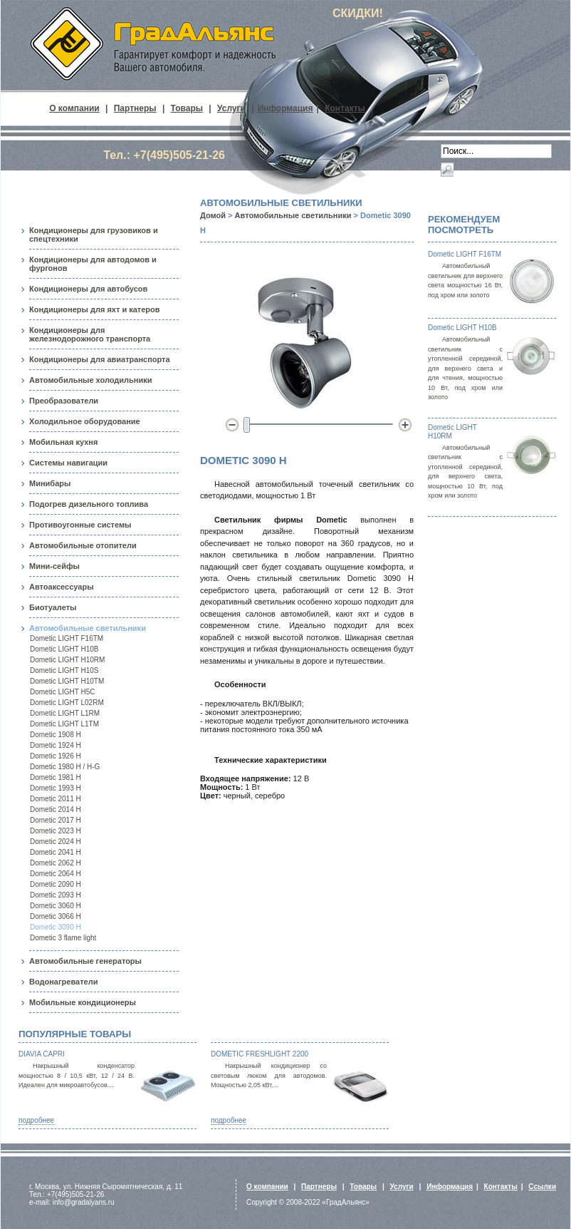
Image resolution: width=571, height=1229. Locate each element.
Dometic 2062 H (55, 863)
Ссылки (542, 1187)
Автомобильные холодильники (90, 380)
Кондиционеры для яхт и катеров (94, 309)
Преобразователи (63, 400)
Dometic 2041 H (55, 852)
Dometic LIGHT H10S (64, 670)
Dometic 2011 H (55, 799)
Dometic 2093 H (55, 895)
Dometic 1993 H (55, 788)
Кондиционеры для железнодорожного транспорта (89, 334)
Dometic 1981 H (55, 777)
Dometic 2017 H (55, 820)
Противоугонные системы (80, 524)
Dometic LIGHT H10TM (67, 681)
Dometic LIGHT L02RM (67, 702)
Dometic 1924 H (55, 745)
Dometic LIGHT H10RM (67, 660)
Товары (187, 108)
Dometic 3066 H (55, 916)
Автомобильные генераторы (85, 961)
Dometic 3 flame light (63, 938)
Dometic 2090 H (55, 884)
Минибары (49, 483)
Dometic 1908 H (55, 735)
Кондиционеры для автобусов (88, 288)
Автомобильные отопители (83, 545)
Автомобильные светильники (87, 628)
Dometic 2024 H (55, 841)
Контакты (345, 108)
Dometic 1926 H (55, 756)
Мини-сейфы (54, 566)
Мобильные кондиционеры (82, 1002)
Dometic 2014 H (55, 809)
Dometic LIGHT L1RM (65, 713)
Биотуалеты (52, 607)
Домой (213, 215)
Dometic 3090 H (55, 927)
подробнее (36, 1120)
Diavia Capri (42, 1054)
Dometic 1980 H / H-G (65, 767)
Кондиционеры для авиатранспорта (99, 359)
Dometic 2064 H (55, 874)
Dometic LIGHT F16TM (66, 638)
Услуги (231, 108)
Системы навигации (68, 462)
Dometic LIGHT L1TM (64, 724)
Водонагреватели (63, 981)
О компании (74, 108)
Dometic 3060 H (55, 906)
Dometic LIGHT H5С (62, 692)
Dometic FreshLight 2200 (259, 1054)
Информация (285, 108)
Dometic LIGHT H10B (64, 649)
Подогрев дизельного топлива (88, 504)
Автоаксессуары (61, 586)
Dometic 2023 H (55, 831)
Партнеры (135, 108)
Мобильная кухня (63, 442)
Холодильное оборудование (84, 421)
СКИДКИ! (357, 13)
